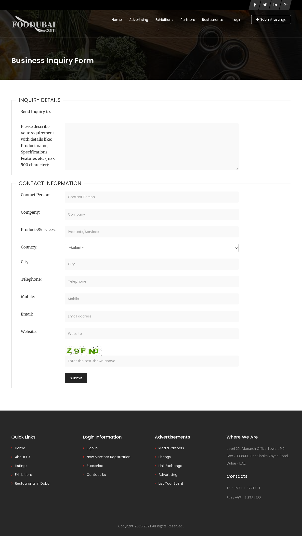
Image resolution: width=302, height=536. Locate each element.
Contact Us (96, 474)
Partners (188, 19)
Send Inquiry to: (36, 111)
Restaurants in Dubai (32, 483)
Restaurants (212, 19)
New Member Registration (109, 456)
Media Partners (171, 448)
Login (237, 19)
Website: (29, 331)
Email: (27, 314)
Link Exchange (170, 465)
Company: (30, 212)
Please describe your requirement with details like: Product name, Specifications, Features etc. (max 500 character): (38, 145)
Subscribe (95, 465)
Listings (21, 465)
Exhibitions (164, 19)
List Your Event (170, 483)
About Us (22, 456)
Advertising (138, 19)
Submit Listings (271, 19)
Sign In (92, 448)
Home (117, 19)
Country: (29, 247)
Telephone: (31, 279)
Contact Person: (35, 194)
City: (25, 261)
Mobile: (28, 296)
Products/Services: (38, 229)
